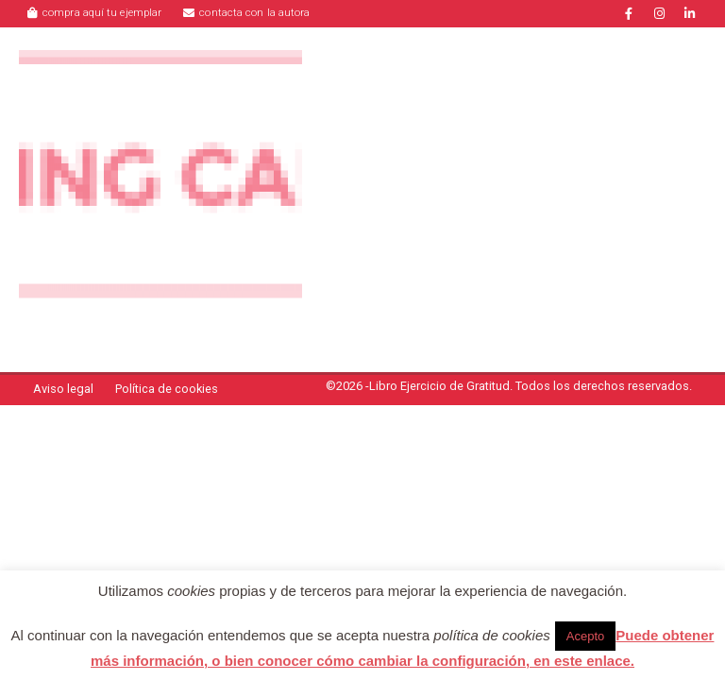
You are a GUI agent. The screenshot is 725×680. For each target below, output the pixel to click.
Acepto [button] (585, 636)
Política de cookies (166, 389)
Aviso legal (63, 389)
